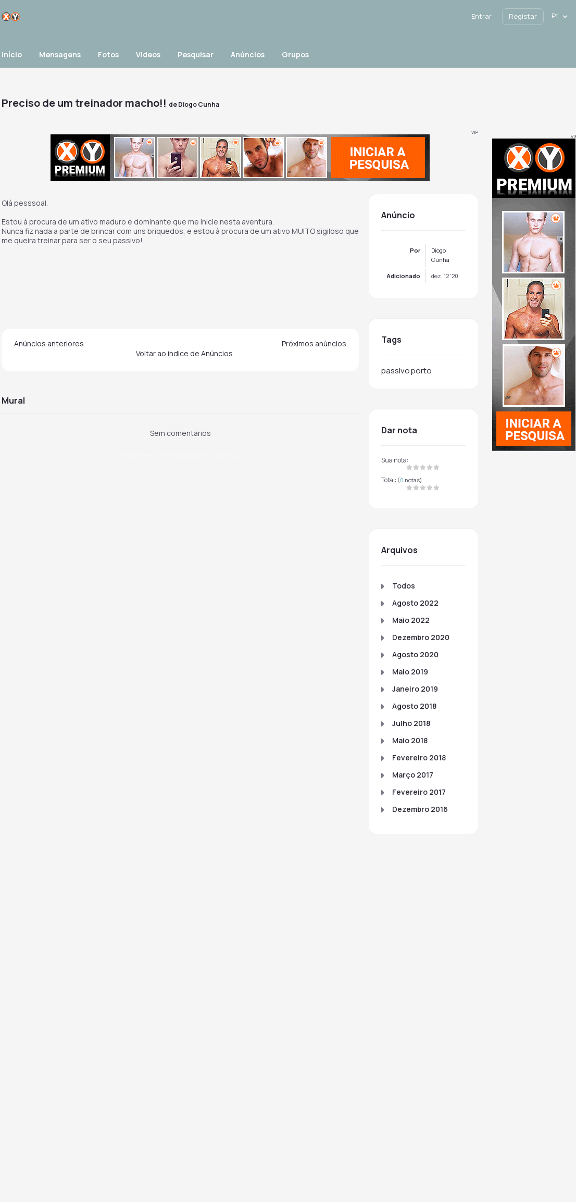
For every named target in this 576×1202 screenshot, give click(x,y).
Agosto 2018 (414, 706)
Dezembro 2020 (420, 637)
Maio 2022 (411, 620)
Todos (403, 586)
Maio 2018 (410, 740)
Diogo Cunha (198, 104)
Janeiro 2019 (415, 689)
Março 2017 (412, 775)
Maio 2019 (410, 672)
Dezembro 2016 (420, 809)
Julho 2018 (411, 723)
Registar (523, 16)
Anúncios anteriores (49, 343)
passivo (395, 370)
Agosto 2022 (415, 603)
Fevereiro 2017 (419, 792)
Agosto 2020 (415, 654)
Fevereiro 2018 (419, 757)
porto (421, 370)
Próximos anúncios (314, 343)
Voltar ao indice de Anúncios (184, 353)
